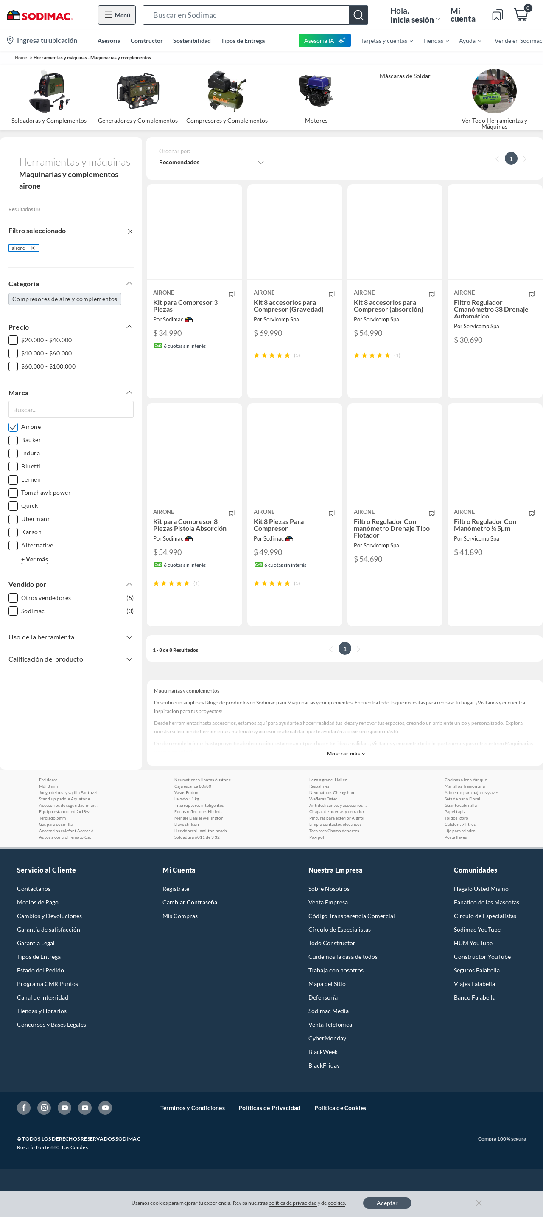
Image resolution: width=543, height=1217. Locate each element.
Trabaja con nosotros (336, 993)
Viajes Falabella (474, 1007)
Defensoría (323, 1020)
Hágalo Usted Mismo (481, 912)
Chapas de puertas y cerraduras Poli (339, 834)
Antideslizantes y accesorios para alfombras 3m (339, 828)
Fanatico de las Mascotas (486, 925)
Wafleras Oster (323, 822)
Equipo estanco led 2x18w (64, 834)
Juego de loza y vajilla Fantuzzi (68, 815)
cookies (336, 1203)
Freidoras (48, 803)
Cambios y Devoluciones (49, 939)
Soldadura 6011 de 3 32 (197, 860)
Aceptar (387, 1202)
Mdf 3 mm (48, 809)
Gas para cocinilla (56, 847)
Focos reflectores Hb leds (198, 834)
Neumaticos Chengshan (331, 815)
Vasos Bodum (186, 815)
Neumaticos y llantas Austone (202, 803)
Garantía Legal (36, 966)
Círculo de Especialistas (339, 952)
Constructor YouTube (482, 979)
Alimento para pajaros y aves (471, 815)
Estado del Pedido (40, 993)
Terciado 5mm (52, 841)
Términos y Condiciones (192, 1131)
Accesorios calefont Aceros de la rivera (68, 853)
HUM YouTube (473, 966)
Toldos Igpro (456, 841)
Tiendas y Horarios (42, 1034)
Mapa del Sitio (327, 1007)
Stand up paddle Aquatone (64, 822)
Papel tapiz (455, 834)
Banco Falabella (474, 1020)
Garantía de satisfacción (48, 952)
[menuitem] (382, 40)
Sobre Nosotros (329, 912)
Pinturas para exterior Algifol (336, 841)
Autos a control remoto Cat (65, 860)
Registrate (175, 912)
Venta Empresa (328, 925)
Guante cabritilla (461, 828)
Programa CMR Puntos (47, 1007)
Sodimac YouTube (477, 952)
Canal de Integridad (42, 1020)
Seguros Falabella (477, 993)
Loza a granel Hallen (328, 803)
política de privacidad (293, 1203)
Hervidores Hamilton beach (200, 853)
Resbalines (319, 809)
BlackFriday (324, 1088)
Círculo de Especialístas (485, 939)
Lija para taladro (460, 853)
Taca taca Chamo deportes (334, 853)
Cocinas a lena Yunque (466, 803)
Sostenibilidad (192, 40)
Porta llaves (456, 860)
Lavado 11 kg (186, 822)
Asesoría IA (325, 40)
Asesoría (109, 40)
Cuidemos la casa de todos (343, 979)
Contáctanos (33, 912)
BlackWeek (323, 1075)
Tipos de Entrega (243, 40)
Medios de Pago (38, 925)
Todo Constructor (331, 966)
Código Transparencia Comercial (351, 939)
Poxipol (316, 860)
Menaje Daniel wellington (199, 841)
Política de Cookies (340, 1131)
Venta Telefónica (330, 1047)
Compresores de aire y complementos (65, 299)
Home (21, 57)
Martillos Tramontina (465, 809)
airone (18, 248)
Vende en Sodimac (519, 40)
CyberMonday (327, 1061)
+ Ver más (34, 559)
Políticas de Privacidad (269, 1131)
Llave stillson (186, 847)
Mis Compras (180, 939)
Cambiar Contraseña (189, 925)
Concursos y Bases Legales (51, 1047)
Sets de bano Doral (462, 822)
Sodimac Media (328, 1034)
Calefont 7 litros (460, 847)
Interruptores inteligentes (199, 828)
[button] (255, 15)
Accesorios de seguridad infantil (68, 828)
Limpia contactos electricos (335, 847)
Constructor (147, 40)
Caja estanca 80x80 (192, 809)
